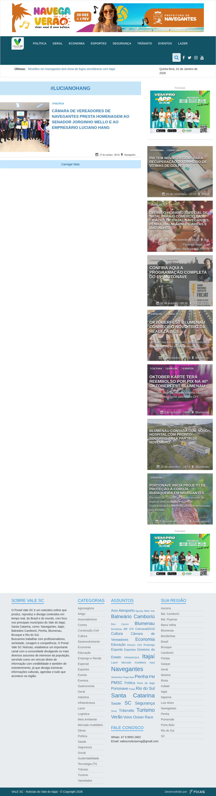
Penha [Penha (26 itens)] (141, 676)
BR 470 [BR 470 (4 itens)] (129, 629)
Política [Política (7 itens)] (130, 683)
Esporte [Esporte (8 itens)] (117, 649)
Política (39, 43)
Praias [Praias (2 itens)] (132, 689)
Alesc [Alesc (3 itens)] (147, 611)
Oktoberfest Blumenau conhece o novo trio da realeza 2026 (177, 327)
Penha (204, 249)
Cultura (82, 636)
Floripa (165, 658)
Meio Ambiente (87, 719)
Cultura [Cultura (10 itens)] (117, 634)
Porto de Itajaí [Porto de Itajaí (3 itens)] (146, 683)
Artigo (81, 613)
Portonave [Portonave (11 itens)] (119, 688)
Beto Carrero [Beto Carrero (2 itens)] (120, 624)
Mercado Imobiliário (90, 725)
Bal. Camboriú (170, 613)
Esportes (98, 43)
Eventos (165, 43)
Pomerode (167, 719)
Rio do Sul (167, 730)
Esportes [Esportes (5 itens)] (130, 649)
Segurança (122, 43)
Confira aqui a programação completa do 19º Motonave (178, 272)
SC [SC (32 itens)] (128, 703)
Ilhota (164, 680)
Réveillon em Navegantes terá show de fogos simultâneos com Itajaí (71, 69)
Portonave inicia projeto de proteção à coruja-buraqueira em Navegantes (177, 489)
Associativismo (87, 619)
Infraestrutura (86, 702)
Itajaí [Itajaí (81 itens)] (148, 656)
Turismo (83, 775)
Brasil (205, 194)
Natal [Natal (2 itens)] (152, 662)
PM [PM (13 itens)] (152, 677)
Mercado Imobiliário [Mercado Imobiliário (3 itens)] (133, 662)
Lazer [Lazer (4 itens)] (114, 662)
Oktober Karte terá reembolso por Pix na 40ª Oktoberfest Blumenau (178, 381)
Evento (82, 675)
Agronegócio (86, 608)
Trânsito (144, 43)
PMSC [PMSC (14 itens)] (116, 683)
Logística (83, 714)
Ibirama (166, 675)
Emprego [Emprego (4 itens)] (149, 644)
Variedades (85, 780)
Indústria (83, 697)
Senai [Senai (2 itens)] (114, 711)
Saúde (82, 741)
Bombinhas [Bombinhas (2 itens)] (116, 629)
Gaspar (165, 663)
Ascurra (166, 608)
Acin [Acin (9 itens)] (114, 611)
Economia (77, 43)
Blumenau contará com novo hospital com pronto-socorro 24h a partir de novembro (178, 436)
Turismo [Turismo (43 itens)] (145, 710)
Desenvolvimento (89, 641)
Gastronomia (86, 686)
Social (82, 752)
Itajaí (199, 244)
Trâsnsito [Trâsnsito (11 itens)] (126, 711)
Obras (82, 730)
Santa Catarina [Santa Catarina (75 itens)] (133, 695)
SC (163, 736)
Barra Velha (168, 625)
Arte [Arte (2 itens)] (153, 611)
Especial (83, 663)
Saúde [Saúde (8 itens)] (116, 703)
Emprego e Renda (89, 658)
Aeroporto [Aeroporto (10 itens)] (127, 610)
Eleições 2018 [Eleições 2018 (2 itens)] (134, 645)
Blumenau (202, 357)
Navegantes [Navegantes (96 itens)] (127, 668)
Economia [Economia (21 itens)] (145, 639)
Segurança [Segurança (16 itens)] (145, 703)
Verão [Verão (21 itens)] (116, 716)
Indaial (165, 686)
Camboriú (167, 652)
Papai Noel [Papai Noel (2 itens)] (128, 677)
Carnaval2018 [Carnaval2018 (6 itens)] (145, 629)
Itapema (166, 697)
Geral (58, 43)
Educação (84, 652)
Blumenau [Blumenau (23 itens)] (145, 623)
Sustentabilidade (88, 758)
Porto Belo (167, 725)
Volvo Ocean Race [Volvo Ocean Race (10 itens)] (138, 717)
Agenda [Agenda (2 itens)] (139, 611)
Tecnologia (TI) (87, 764)
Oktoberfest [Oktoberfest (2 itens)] (116, 677)
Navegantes (129, 155)
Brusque (166, 647)
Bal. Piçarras (169, 619)
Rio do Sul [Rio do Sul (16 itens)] (145, 688)
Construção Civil (88, 630)
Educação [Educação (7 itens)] (118, 644)
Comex (82, 625)
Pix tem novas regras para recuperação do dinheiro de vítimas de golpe (178, 162)
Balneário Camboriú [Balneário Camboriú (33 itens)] (133, 616)
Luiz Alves (167, 702)
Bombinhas (168, 636)
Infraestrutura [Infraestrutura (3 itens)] (131, 657)
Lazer (183, 43)
